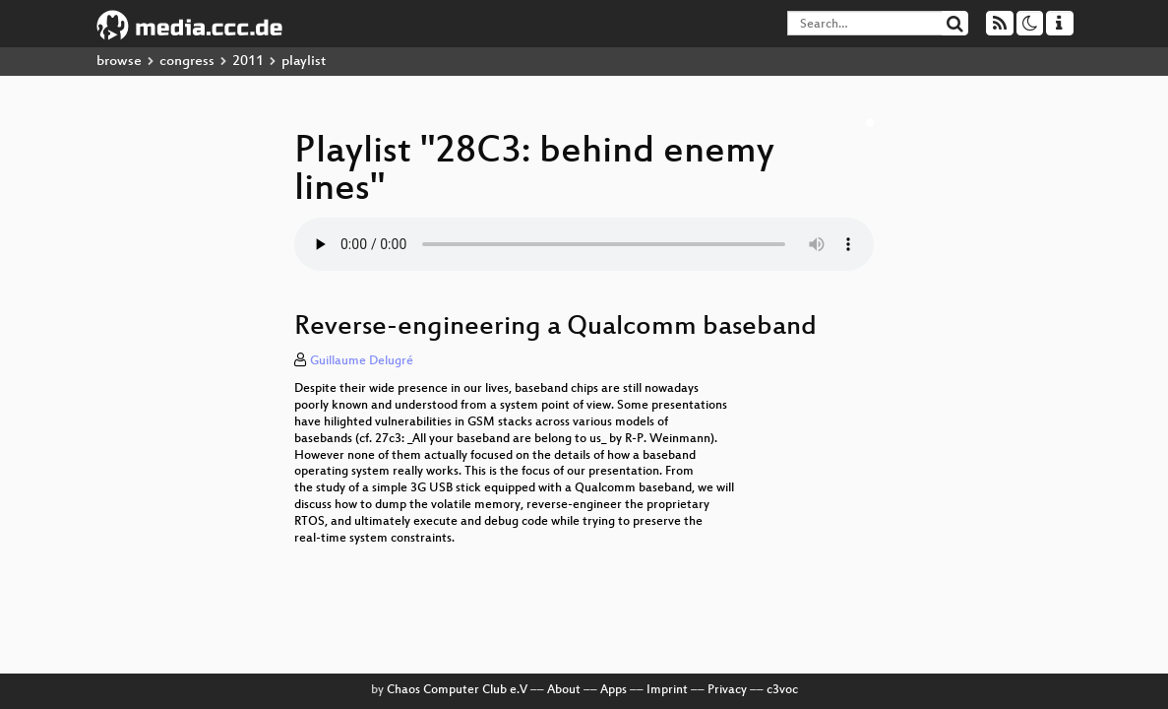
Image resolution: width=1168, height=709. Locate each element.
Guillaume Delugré (361, 361)
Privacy (727, 690)
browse (119, 61)
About (564, 690)
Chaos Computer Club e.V (457, 690)
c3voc (782, 690)
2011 (248, 61)
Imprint (667, 690)
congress (187, 61)
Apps (613, 690)
